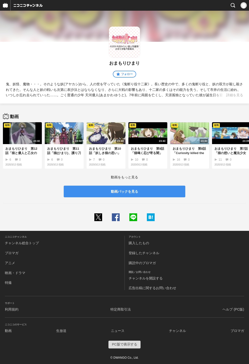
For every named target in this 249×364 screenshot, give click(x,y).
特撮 (8, 283)
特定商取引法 (120, 309)
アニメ (10, 263)
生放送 (61, 331)
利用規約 (11, 309)
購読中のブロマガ (142, 263)
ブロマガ (11, 253)
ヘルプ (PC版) (233, 309)
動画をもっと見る (124, 177)
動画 (8, 331)
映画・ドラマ (15, 273)
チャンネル (177, 331)
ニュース (117, 331)
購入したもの (139, 243)
